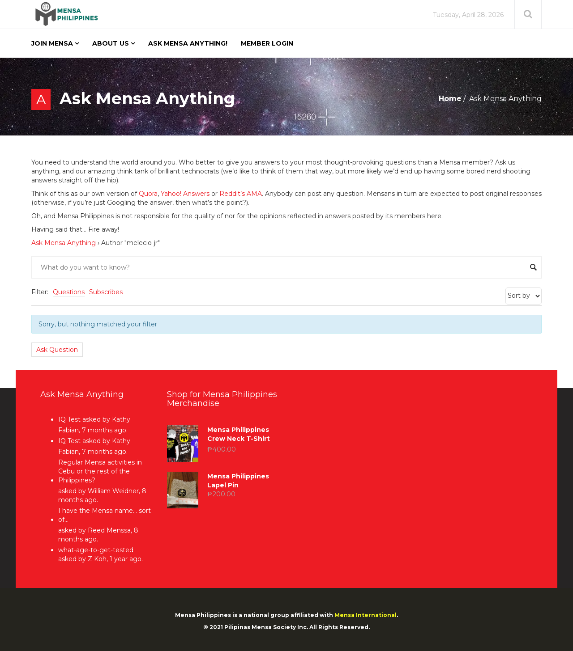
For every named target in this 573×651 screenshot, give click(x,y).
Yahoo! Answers (185, 194)
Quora (148, 194)
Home (450, 98)
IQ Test (69, 419)
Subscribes (106, 292)
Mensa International (365, 615)
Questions (69, 292)
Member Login (267, 43)
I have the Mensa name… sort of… (104, 515)
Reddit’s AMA (240, 194)
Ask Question (57, 350)
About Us (110, 43)
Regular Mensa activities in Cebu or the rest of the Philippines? (100, 471)
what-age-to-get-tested (95, 550)
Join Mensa (52, 43)
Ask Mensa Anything (63, 243)
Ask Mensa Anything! (187, 43)
